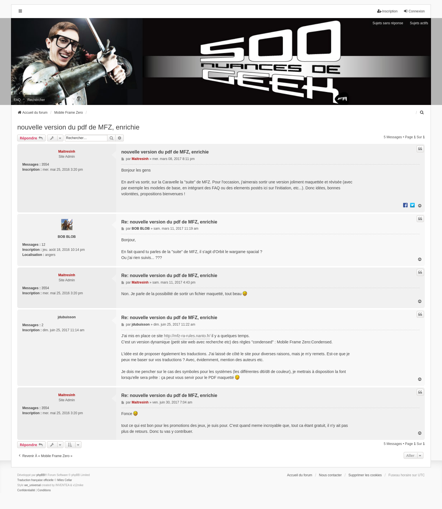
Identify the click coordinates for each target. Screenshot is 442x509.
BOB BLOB (67, 237)
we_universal (32, 485)
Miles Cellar (64, 480)
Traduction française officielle (35, 480)
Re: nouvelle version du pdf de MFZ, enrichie (169, 222)
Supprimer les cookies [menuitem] (365, 475)
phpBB (40, 475)
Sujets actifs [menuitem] (419, 23)
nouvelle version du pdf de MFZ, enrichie (78, 127)
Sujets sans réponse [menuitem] (387, 23)
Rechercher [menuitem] (36, 100)
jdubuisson (67, 317)
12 (43, 245)
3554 (45, 164)
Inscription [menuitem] (387, 11)
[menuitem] (422, 112)
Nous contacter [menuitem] (330, 475)
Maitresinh (66, 151)
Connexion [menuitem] (414, 11)
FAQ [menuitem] (17, 100)
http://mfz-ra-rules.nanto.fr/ (187, 336)
